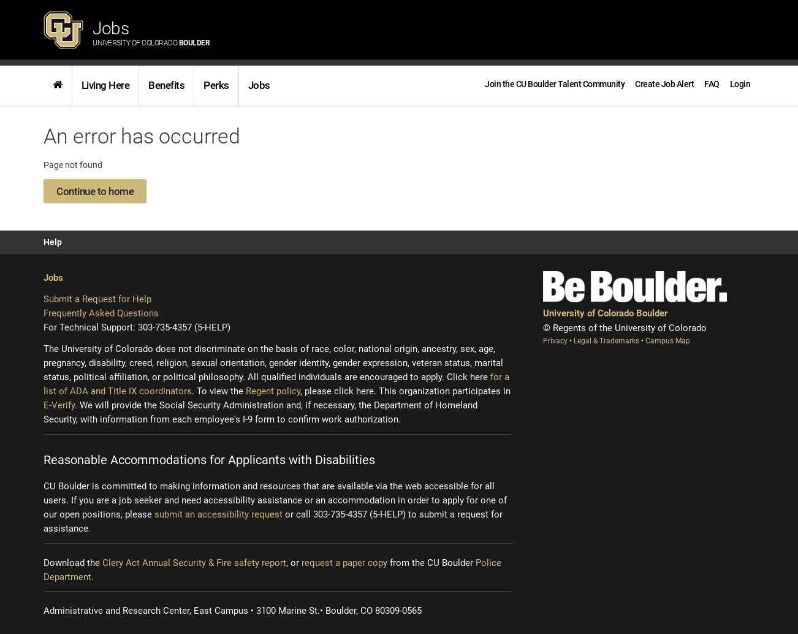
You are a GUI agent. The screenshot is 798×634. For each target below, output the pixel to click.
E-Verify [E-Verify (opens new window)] (59, 405)
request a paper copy (344, 562)
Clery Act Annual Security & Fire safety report (194, 562)
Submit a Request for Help (97, 299)
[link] (58, 85)
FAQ (712, 84)
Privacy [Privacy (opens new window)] (556, 341)
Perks (216, 85)
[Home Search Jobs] (58, 85)
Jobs (151, 32)
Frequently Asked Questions (101, 313)
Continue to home (95, 191)
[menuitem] (740, 84)
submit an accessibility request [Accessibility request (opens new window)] (218, 514)
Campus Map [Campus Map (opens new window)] (667, 341)
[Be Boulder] (635, 286)
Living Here (106, 85)
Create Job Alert (664, 84)
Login (740, 84)
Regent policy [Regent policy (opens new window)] (273, 391)
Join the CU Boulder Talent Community (555, 84)
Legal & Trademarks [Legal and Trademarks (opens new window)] (607, 341)
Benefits (166, 85)
